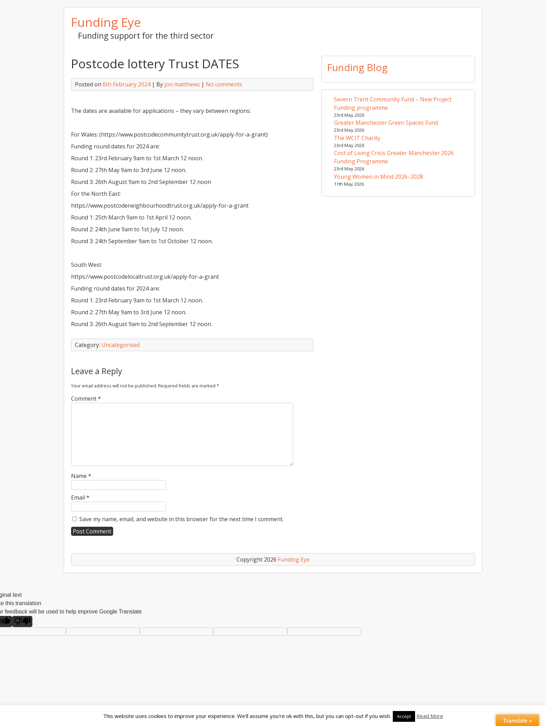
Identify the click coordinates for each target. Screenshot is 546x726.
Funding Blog (357, 67)
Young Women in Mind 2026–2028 (378, 176)
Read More (429, 715)
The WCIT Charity (357, 138)
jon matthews (182, 84)
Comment (86, 398)
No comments (224, 84)
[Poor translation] (22, 621)
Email (80, 497)
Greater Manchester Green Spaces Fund (386, 122)
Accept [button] (404, 716)
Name (81, 476)
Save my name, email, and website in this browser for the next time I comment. (181, 519)
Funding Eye (106, 22)
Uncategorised (120, 345)
